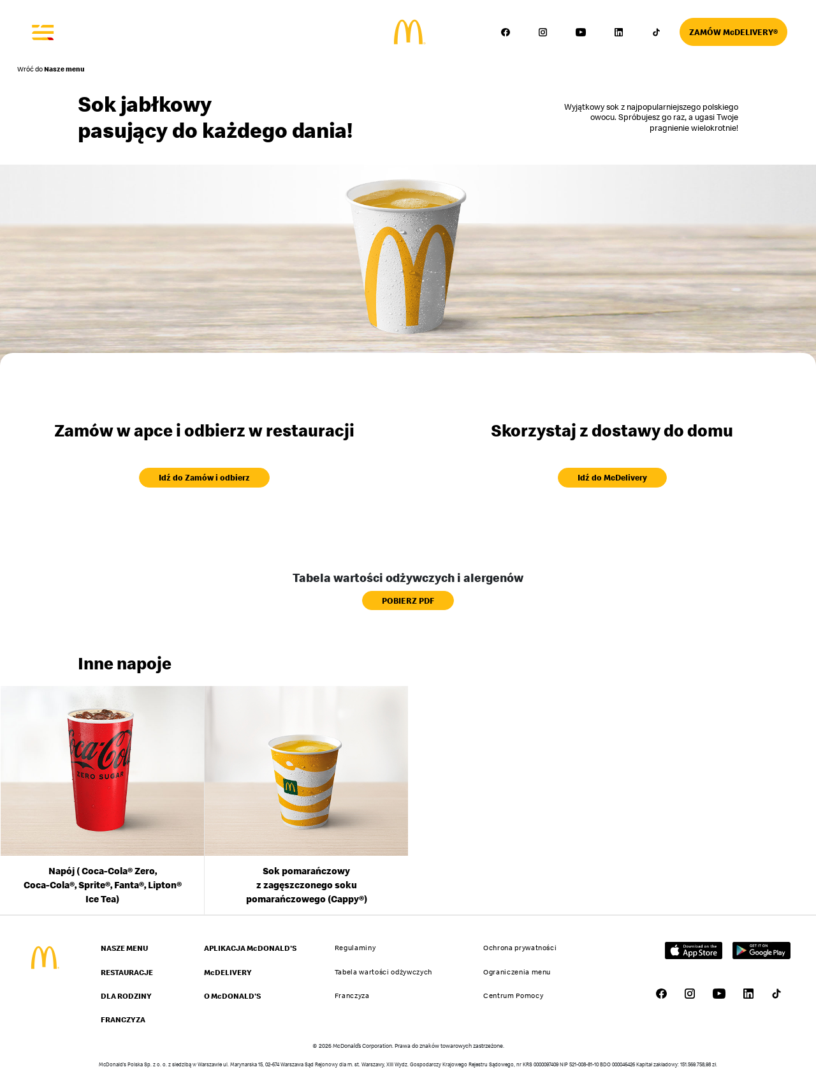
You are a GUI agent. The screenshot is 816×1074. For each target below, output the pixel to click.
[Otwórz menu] (43, 32)
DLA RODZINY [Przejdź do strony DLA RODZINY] (126, 996)
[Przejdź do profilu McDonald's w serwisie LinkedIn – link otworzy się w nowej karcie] (618, 32)
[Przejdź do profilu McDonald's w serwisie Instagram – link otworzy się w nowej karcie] (543, 32)
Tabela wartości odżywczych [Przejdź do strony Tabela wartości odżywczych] (383, 971)
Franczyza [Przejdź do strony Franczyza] (352, 995)
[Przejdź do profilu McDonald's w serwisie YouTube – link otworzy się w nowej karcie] (581, 32)
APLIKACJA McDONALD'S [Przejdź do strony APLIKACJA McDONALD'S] (250, 948)
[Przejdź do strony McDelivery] (733, 32)
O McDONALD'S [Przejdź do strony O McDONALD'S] (232, 996)
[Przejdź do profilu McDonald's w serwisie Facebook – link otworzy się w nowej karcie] (506, 32)
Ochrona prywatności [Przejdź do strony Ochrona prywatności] (520, 947)
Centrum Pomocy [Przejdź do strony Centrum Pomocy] (513, 995)
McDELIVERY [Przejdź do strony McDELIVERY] (228, 972)
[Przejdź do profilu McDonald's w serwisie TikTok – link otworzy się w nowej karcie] (656, 32)
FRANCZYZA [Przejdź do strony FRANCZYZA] (123, 1019)
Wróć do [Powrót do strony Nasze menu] (51, 68)
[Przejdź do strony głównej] (408, 32)
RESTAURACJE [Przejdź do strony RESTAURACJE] (127, 972)
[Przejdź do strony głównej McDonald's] (44, 957)
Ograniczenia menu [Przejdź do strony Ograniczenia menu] (517, 971)
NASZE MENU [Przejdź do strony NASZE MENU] (124, 948)
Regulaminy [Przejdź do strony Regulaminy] (355, 947)
